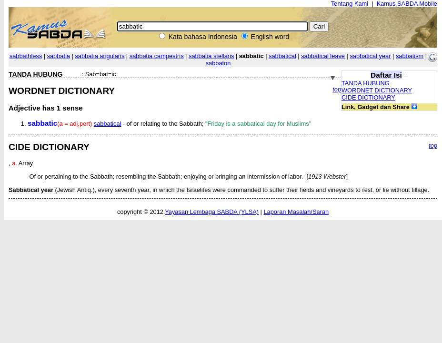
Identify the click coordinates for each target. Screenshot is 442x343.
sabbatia (58, 56)
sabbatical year (370, 56)
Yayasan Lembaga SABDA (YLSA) (212, 211)
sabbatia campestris (157, 56)
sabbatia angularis (99, 56)
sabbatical (282, 56)
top (336, 89)
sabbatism (409, 56)
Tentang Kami (349, 3)
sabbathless (26, 56)
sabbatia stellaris (211, 56)
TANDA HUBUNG (366, 83)
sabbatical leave (323, 56)
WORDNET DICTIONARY (377, 90)
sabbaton (218, 63)
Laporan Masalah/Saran (296, 211)
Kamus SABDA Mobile (407, 3)
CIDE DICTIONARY (368, 97)
